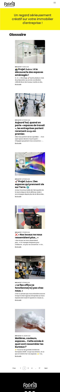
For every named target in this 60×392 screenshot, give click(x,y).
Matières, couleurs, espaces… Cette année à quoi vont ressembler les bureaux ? (29, 342)
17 (39, 368)
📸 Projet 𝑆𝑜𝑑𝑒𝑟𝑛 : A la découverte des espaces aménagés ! (29, 72)
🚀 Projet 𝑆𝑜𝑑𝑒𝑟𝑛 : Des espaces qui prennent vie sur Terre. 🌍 (29, 184)
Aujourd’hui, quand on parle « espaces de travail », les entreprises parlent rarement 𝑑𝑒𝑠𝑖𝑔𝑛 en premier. (30, 128)
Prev (14, 368)
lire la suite (18, 84)
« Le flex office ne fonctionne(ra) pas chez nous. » (29, 287)
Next (46, 368)
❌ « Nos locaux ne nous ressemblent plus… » (28, 236)
